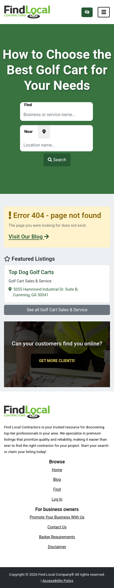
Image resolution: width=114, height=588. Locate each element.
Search (57, 159)
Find (57, 489)
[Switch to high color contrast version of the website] (87, 12)
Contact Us (57, 527)
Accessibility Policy (57, 580)
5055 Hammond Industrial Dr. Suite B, (57, 283)
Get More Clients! (57, 361)
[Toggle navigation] (104, 12)
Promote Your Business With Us (57, 517)
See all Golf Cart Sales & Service (57, 309)
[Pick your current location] (44, 132)
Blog (57, 479)
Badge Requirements (57, 537)
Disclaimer (57, 546)
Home (57, 469)
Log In (57, 499)
